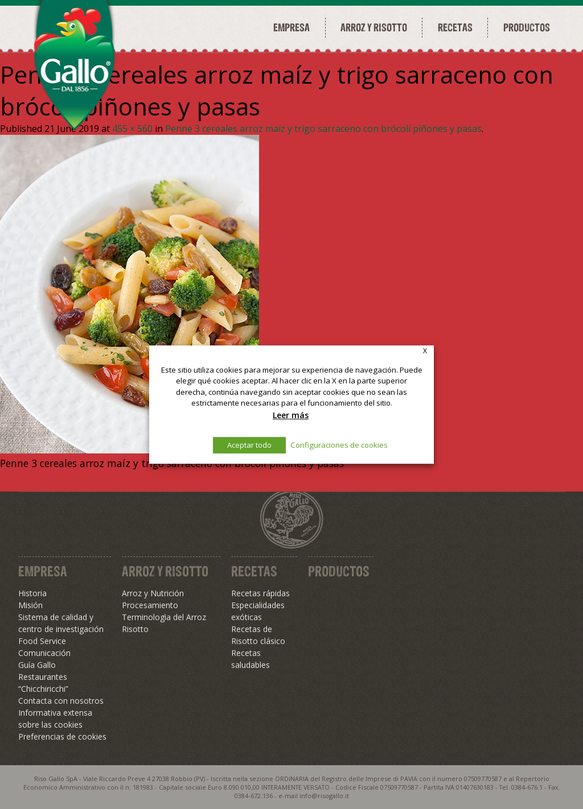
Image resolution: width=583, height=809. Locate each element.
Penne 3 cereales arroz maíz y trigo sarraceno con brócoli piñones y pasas (323, 128)
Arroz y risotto (373, 27)
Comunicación (44, 652)
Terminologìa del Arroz (164, 617)
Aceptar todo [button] (249, 445)
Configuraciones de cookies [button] (339, 445)
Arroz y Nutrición (153, 593)
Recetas (455, 27)
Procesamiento (150, 605)
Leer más (291, 415)
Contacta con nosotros (61, 700)
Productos (526, 27)
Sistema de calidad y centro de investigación (61, 623)
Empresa (291, 27)
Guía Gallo (37, 664)
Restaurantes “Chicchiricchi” (43, 682)
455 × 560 (132, 128)
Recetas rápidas (260, 593)
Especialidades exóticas (258, 611)
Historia (32, 593)
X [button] (425, 351)
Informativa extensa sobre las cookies (55, 718)
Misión (30, 605)
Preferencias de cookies (62, 736)
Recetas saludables (250, 658)
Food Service (42, 640)
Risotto (135, 629)
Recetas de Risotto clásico (258, 635)
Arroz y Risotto (165, 571)
